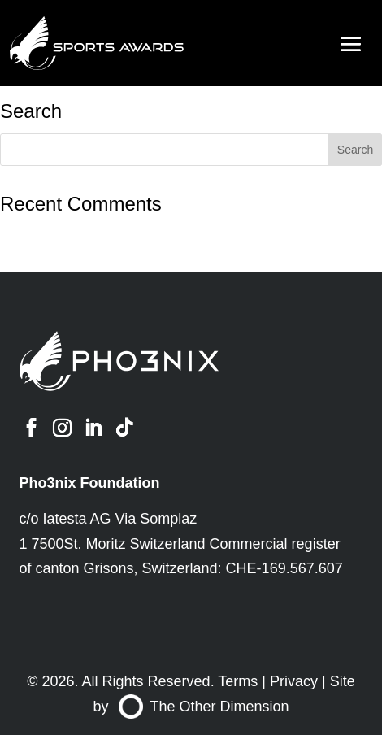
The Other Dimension (204, 706)
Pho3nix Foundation (90, 483)
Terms (238, 681)
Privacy (294, 681)
